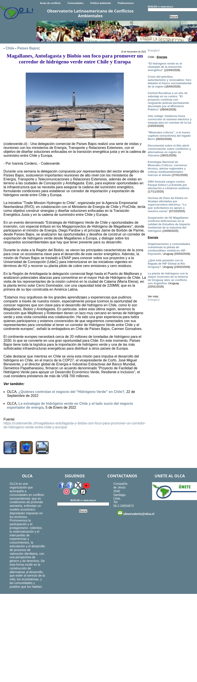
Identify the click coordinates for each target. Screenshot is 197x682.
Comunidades (75, 3)
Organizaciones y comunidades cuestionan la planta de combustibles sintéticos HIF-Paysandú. (169, 248)
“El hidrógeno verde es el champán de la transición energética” (165, 67)
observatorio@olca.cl (135, 512)
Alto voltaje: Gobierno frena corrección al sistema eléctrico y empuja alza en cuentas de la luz (170, 119)
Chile (10, 48)
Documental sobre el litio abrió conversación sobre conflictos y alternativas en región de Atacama (169, 150)
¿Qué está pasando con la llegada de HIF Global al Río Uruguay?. (166, 264)
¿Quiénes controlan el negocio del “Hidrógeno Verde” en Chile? (71, 392)
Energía (153, 50)
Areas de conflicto (50, 3)
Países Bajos (28, 48)
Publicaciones (126, 3)
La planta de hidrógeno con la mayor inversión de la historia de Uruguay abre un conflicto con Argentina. (168, 278)
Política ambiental (100, 3)
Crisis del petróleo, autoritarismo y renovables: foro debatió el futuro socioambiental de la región (169, 81)
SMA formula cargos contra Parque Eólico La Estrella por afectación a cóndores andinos (168, 185)
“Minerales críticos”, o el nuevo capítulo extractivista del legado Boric (169, 136)
